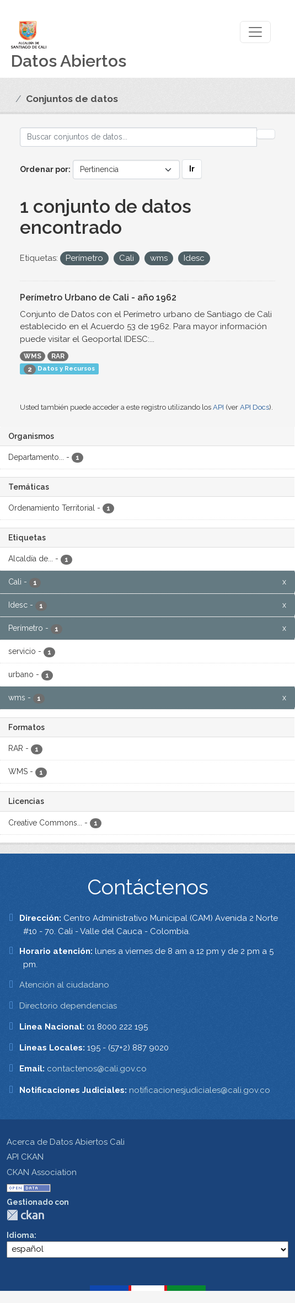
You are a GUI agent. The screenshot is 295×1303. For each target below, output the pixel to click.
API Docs (254, 407)
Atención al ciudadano (64, 985)
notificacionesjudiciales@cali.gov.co (199, 1090)
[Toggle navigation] (255, 32)
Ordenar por (44, 169)
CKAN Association (42, 1172)
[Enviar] (265, 134)
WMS (32, 356)
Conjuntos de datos (72, 98)
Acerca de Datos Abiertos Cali (66, 1142)
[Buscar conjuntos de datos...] (138, 137)
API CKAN (25, 1157)
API (218, 407)
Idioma (20, 1235)
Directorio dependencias (68, 1006)
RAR (58, 356)
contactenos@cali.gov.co (97, 1069)
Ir (192, 168)
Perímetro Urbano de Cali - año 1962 (98, 297)
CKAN (25, 1215)
